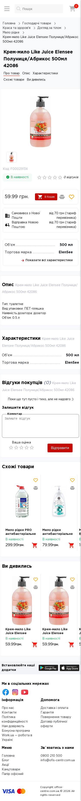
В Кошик (46, 196)
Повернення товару (56, 717)
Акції (5, 765)
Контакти (9, 712)
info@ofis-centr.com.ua (58, 760)
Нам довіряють (13, 726)
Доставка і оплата (54, 708)
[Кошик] (72, 8)
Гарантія (47, 712)
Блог (5, 760)
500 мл (66, 245)
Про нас (8, 708)
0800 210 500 (51, 756)
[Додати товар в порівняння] (62, 196)
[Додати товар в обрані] (71, 196)
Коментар (14, 414)
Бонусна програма (16, 731)
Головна (8, 756)
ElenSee (66, 252)
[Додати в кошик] (35, 545)
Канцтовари (11, 769)
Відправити (60, 448)
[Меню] (7, 8)
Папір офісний (12, 774)
